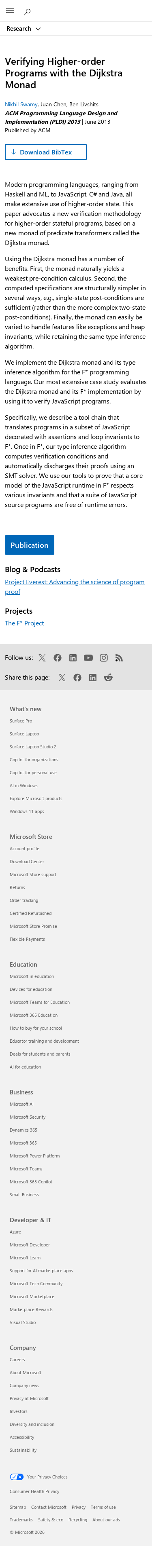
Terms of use (103, 1507)
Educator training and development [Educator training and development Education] (44, 1041)
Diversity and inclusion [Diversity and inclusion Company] (32, 1424)
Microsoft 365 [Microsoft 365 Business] (23, 1143)
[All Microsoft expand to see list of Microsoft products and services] (10, 11)
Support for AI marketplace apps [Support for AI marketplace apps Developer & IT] (41, 1270)
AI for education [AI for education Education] (25, 1067)
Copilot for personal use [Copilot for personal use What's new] (33, 772)
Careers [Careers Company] (17, 1359)
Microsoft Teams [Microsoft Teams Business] (26, 1169)
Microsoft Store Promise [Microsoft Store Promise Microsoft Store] (33, 926)
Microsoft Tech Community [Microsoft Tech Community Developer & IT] (36, 1283)
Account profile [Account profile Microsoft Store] (24, 848)
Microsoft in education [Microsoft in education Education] (32, 976)
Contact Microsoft (48, 1507)
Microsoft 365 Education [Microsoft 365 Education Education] (34, 1015)
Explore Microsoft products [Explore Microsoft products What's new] (36, 798)
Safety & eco (50, 1519)
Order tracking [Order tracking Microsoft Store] (24, 900)
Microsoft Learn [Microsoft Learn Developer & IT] (25, 1258)
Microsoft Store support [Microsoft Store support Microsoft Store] (33, 874)
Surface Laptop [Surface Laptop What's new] (24, 734)
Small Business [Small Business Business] (24, 1194)
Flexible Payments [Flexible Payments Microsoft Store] (27, 939)
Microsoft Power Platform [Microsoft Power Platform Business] (35, 1156)
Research (19, 28)
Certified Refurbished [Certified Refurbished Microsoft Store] (30, 913)
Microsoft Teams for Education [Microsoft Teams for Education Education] (40, 1002)
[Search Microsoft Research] (28, 10)
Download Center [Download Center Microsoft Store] (27, 861)
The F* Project (24, 623)
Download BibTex (46, 152)
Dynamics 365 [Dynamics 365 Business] (23, 1130)
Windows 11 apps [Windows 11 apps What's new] (27, 811)
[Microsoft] (75, 6)
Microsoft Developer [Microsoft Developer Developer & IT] (30, 1245)
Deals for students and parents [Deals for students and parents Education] (40, 1054)
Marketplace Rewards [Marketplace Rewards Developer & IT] (31, 1309)
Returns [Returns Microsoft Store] (17, 887)
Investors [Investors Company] (19, 1411)
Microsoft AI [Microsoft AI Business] (22, 1104)
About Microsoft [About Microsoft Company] (25, 1372)
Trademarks (21, 1519)
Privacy (79, 1507)
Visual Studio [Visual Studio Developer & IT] (23, 1322)
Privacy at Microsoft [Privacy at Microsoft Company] (29, 1398)
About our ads (106, 1519)
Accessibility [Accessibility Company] (22, 1437)
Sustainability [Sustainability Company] (23, 1450)
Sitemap (18, 1507)
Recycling (78, 1519)
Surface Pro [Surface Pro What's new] (21, 721)
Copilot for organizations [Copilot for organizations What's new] (34, 759)
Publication (30, 545)
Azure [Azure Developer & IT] (15, 1232)
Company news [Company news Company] (24, 1385)
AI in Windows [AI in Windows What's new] (24, 785)
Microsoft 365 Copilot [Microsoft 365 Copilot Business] (31, 1182)
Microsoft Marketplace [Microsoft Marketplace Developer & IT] (32, 1296)
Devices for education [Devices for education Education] (31, 989)
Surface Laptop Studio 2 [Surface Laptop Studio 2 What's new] (33, 746)
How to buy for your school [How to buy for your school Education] (36, 1028)
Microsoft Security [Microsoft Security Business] (27, 1117)
